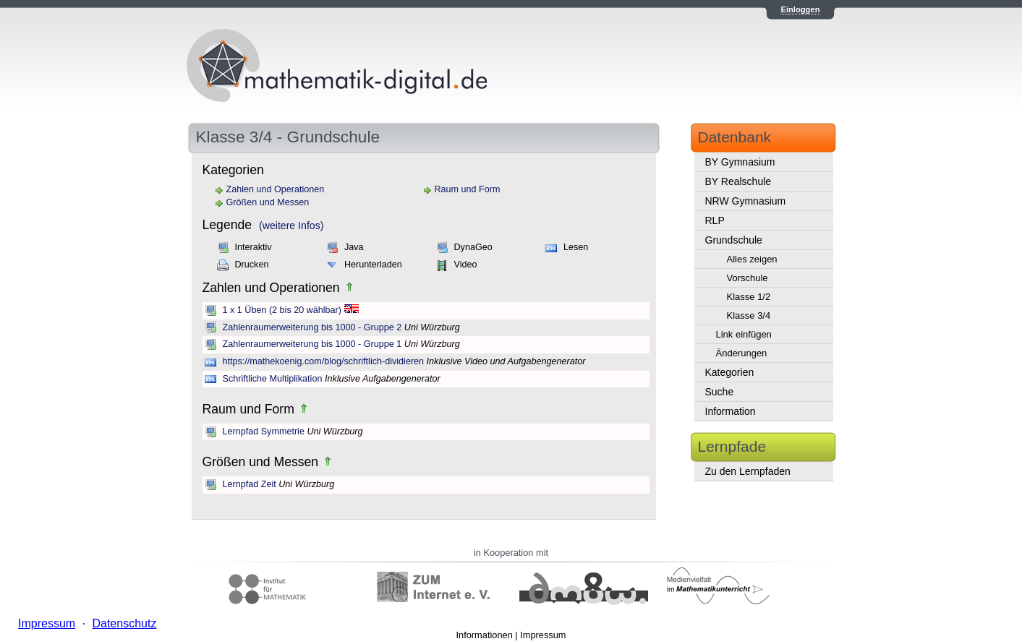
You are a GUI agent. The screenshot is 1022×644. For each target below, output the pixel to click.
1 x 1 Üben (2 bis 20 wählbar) (282, 310)
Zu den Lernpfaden (748, 471)
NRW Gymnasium (745, 201)
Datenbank (735, 137)
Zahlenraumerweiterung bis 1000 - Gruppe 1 (312, 344)
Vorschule (747, 277)
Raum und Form (468, 189)
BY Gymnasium (740, 162)
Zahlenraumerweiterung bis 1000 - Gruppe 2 (312, 327)
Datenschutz (124, 623)
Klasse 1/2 (749, 296)
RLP (715, 220)
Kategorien (729, 372)
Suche (719, 392)
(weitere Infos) (291, 225)
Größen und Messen (268, 202)
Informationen (484, 635)
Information (730, 411)
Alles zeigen (752, 259)
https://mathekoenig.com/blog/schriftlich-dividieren (324, 361)
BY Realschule (738, 181)
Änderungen (741, 353)
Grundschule (733, 240)
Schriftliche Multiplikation (273, 379)
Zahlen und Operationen (275, 189)
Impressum (543, 635)
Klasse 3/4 (749, 315)
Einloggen (799, 9)
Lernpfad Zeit (249, 484)
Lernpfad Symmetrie (264, 431)
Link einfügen (744, 334)
